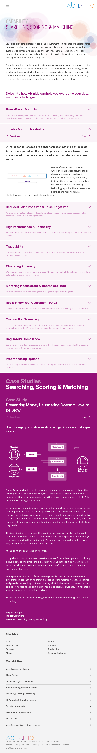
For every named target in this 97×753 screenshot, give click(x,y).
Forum (51, 641)
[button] (60, 668)
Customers (11, 649)
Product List (54, 649)
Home (9, 641)
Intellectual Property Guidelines (54, 744)
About (9, 653)
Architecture (12, 645)
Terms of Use (12, 744)
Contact (52, 645)
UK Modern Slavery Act (16, 747)
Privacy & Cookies (29, 744)
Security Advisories (57, 653)
